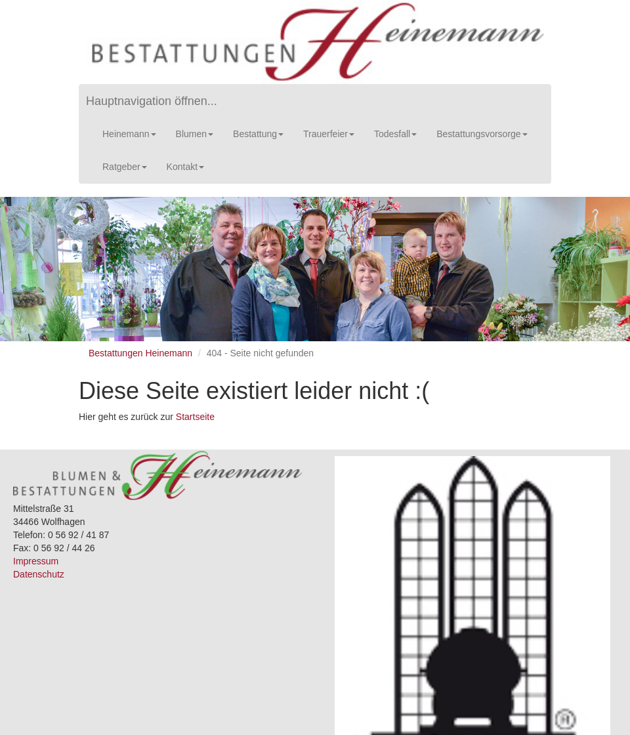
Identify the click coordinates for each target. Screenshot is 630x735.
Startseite (195, 416)
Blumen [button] (194, 134)
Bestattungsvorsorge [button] (481, 134)
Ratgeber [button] (124, 166)
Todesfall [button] (395, 134)
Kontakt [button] (185, 166)
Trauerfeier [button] (328, 134)
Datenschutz (38, 574)
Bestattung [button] (258, 134)
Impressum (35, 561)
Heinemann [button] (129, 134)
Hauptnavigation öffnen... (151, 101)
